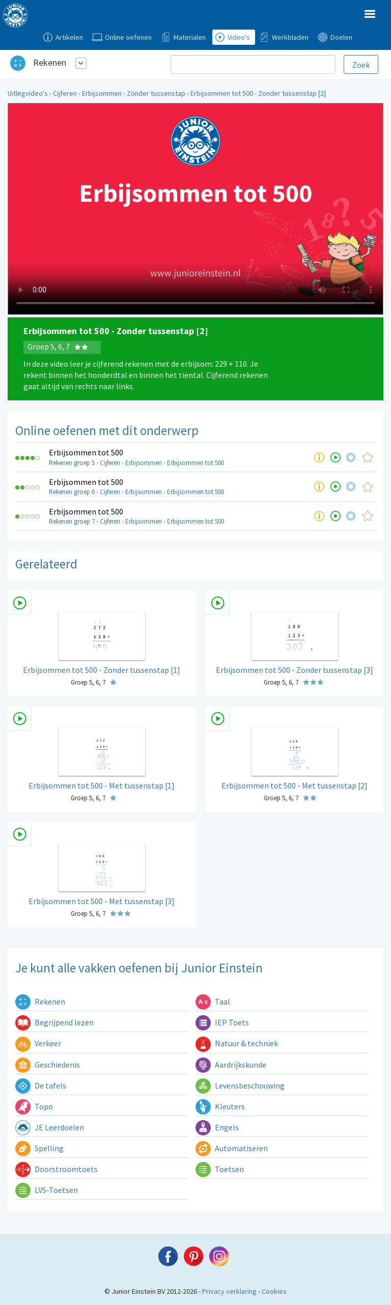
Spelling (39, 1148)
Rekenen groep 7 (72, 521)
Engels (217, 1127)
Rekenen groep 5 (72, 462)
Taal (213, 1001)
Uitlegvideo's (28, 93)
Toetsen (220, 1169)
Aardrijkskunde (231, 1064)
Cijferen (65, 93)
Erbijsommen (102, 93)
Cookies (274, 1291)
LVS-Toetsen (46, 1190)
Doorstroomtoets (56, 1169)
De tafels (40, 1085)
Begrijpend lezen (54, 1022)
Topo (34, 1106)
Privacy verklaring (229, 1291)
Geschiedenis (47, 1064)
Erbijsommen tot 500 (86, 452)
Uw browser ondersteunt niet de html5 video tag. (195, 209)
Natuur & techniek (237, 1043)
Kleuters (220, 1106)
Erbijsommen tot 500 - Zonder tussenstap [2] (258, 93)
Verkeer (38, 1043)
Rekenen (49, 62)
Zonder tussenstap (156, 93)
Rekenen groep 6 (72, 491)
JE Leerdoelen (49, 1127)
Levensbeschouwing (240, 1085)
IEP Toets (222, 1022)
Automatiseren (232, 1148)
